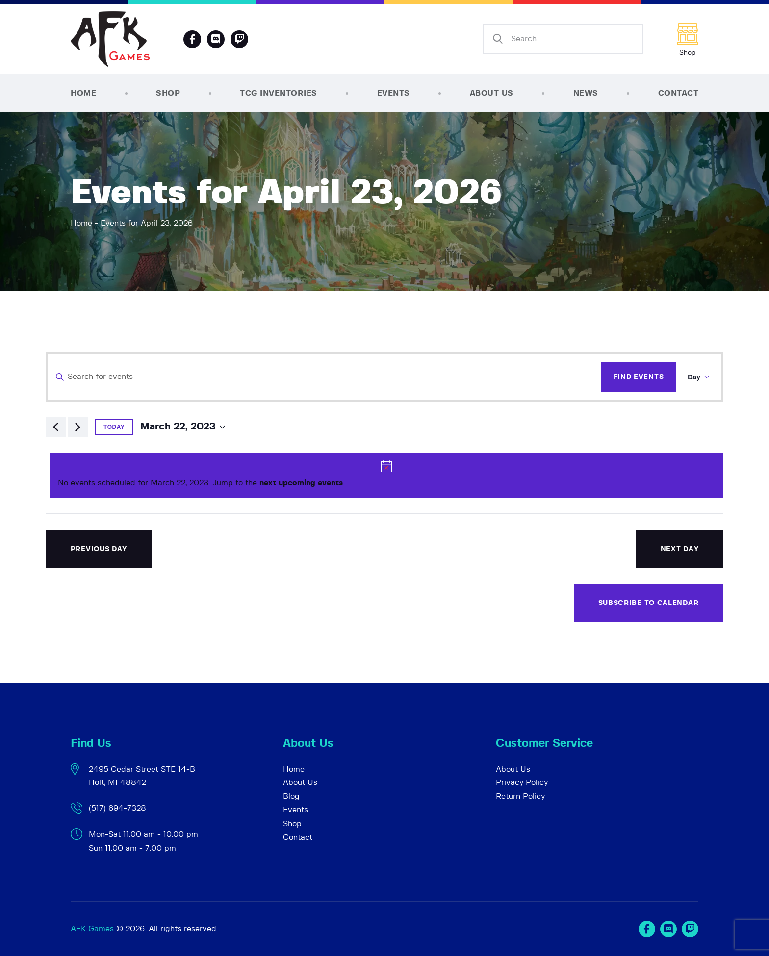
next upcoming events (301, 483)
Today (114, 427)
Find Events (639, 377)
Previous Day (99, 549)
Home (81, 223)
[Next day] (78, 427)
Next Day (680, 549)
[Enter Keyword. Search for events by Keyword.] (324, 377)
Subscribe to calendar (648, 603)
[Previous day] (56, 427)
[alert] (386, 475)
